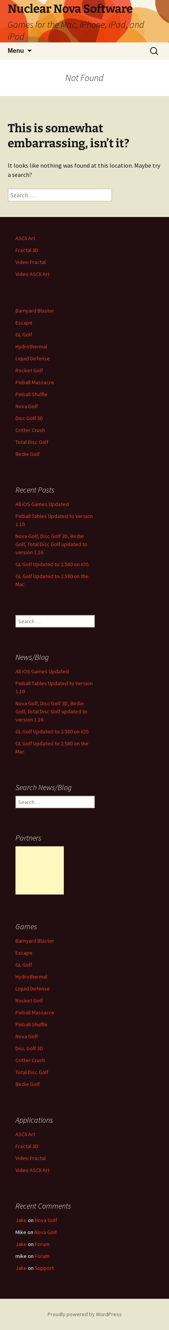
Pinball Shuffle (31, 394)
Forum (42, 1244)
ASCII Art (25, 238)
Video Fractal (30, 262)
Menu (16, 50)
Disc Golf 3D (29, 418)
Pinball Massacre (34, 382)
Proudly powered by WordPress (85, 1314)
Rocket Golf (29, 370)
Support (44, 1267)
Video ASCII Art (32, 274)
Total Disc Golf (31, 442)
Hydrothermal (31, 346)
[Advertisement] (39, 870)
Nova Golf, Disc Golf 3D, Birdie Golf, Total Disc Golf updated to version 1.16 (51, 544)
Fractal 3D (26, 250)
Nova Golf (26, 406)
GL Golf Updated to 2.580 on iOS (52, 564)
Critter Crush (30, 430)
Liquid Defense (32, 358)
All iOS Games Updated (42, 504)
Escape (23, 322)
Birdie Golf (27, 454)
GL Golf (23, 334)
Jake (21, 1220)
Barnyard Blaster (34, 310)
